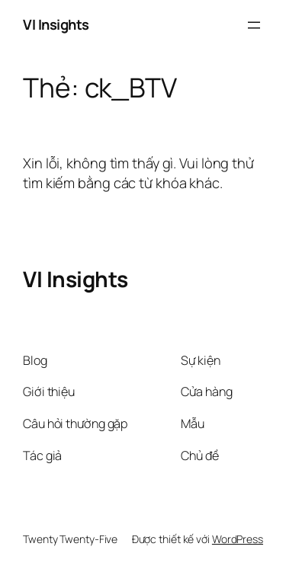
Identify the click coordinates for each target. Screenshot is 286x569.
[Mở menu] (254, 25)
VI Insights (56, 24)
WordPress (237, 539)
